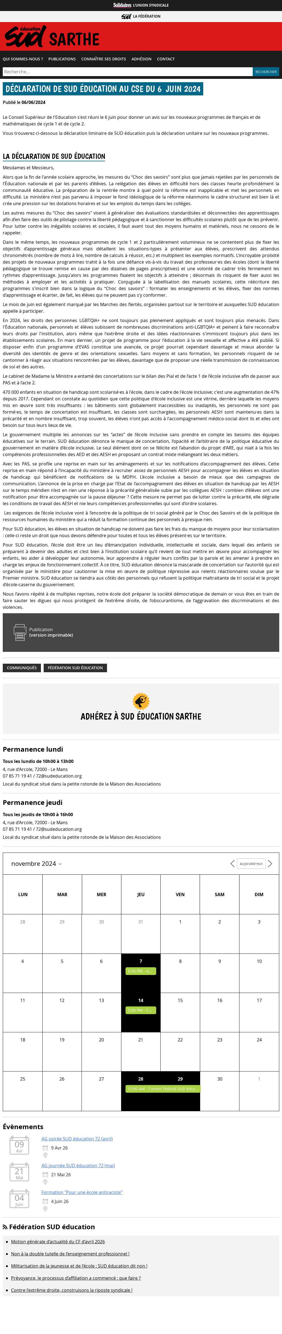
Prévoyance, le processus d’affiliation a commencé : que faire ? (76, 1279)
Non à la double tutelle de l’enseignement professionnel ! (70, 1255)
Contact (166, 60)
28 (140, 1080)
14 (140, 1002)
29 (180, 1080)
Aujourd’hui (251, 865)
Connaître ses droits (103, 60)
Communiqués (22, 669)
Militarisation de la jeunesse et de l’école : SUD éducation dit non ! (79, 1267)
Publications (62, 60)
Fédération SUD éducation (75, 669)
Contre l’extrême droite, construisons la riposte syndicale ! (71, 1292)
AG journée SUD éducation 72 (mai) (78, 1167)
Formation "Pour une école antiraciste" (81, 1194)
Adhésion (142, 60)
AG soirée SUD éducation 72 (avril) (77, 1140)
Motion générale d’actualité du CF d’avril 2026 (58, 1243)
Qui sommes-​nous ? (23, 60)
